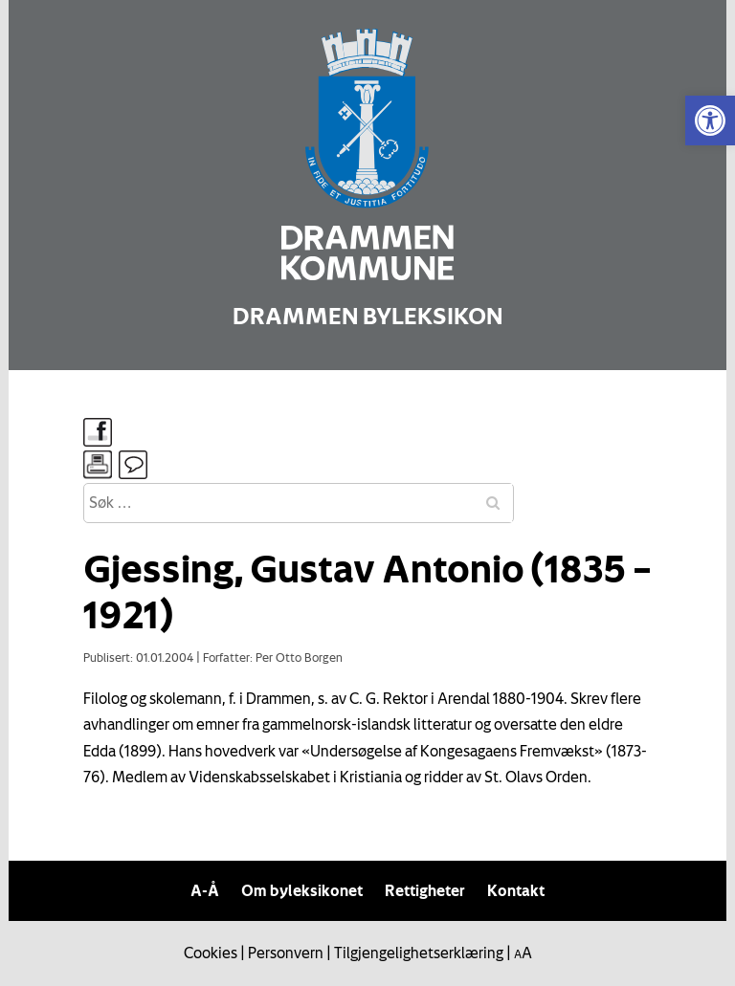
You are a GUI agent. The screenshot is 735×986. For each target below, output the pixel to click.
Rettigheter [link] (425, 890)
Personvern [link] (285, 952)
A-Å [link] (204, 890)
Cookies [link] (210, 952)
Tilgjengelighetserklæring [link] (418, 952)
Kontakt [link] (516, 890)
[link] (710, 120)
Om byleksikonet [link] (302, 890)
